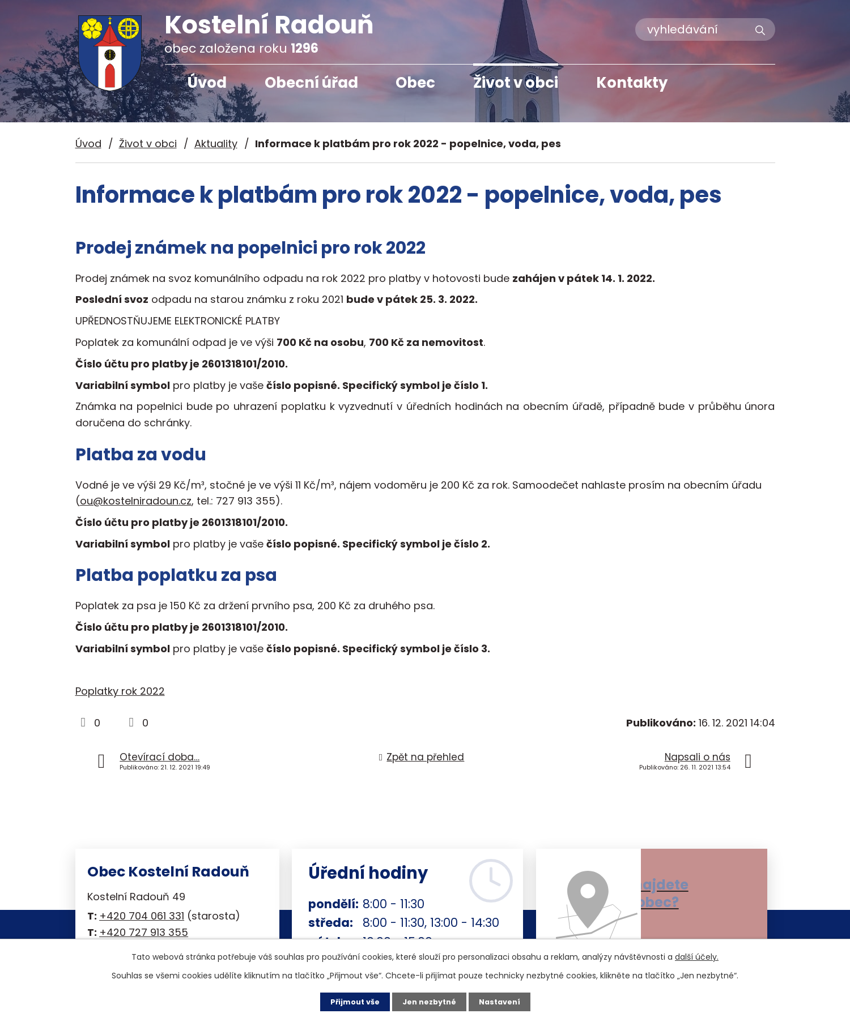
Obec (415, 82)
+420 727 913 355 (143, 932)
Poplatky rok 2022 (120, 691)
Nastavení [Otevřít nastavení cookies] (504, 1001)
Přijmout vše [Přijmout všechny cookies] (350, 1001)
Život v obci (515, 82)
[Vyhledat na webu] (705, 29)
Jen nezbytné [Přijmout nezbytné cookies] (429, 1001)
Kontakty (632, 82)
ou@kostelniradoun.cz (136, 501)
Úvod (207, 82)
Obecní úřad (311, 82)
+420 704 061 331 (141, 916)
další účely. (697, 955)
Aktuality (215, 143)
